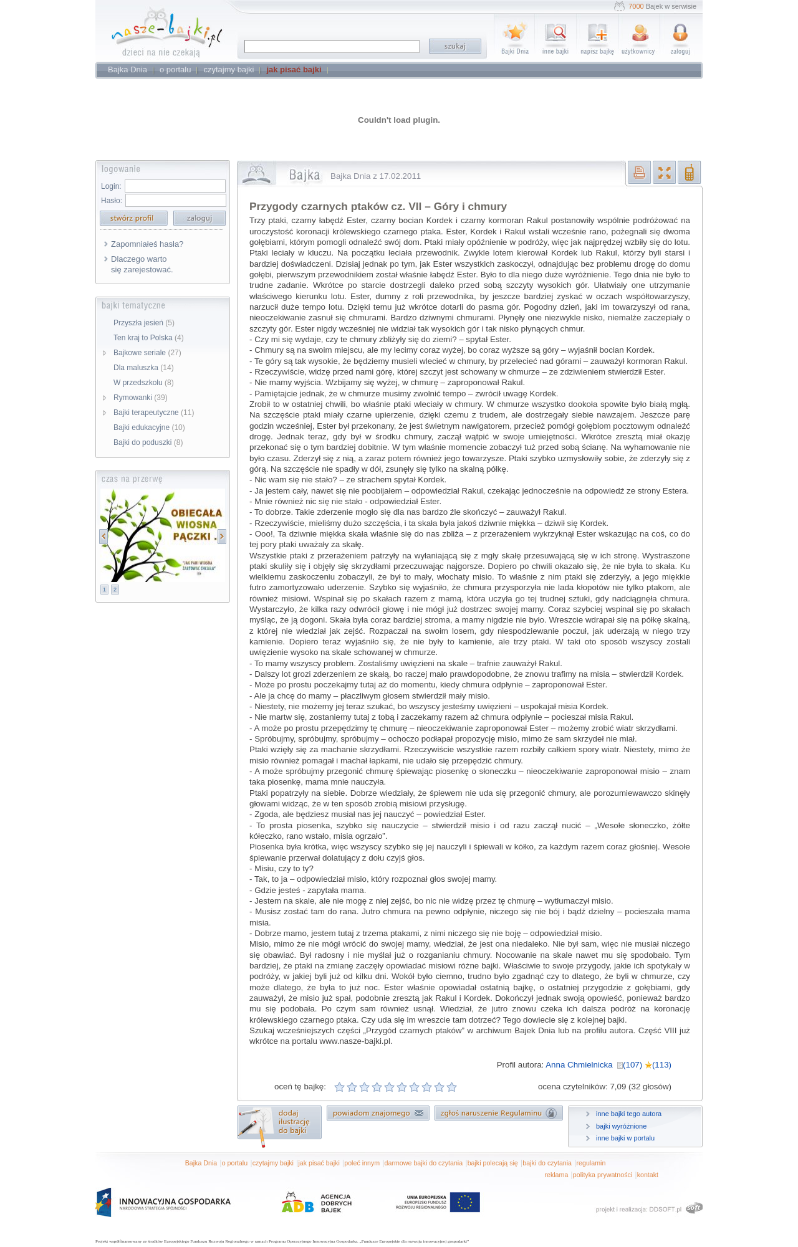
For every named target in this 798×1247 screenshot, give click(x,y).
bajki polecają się (493, 1163)
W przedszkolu (143, 382)
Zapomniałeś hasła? (147, 244)
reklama (556, 1174)
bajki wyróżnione (621, 1126)
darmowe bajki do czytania (424, 1163)
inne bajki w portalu (625, 1138)
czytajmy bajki (273, 1163)
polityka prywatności (602, 1174)
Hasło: (111, 200)
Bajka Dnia (201, 1163)
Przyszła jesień (144, 322)
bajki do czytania (547, 1163)
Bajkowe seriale (147, 352)
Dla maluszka (143, 367)
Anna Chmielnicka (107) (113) (608, 1064)
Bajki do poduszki (148, 442)
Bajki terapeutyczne (153, 412)
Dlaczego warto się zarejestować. (142, 264)
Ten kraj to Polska (148, 337)
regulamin (591, 1163)
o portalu (235, 1163)
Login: (111, 186)
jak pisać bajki (318, 1163)
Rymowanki (140, 397)
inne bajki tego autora (628, 1113)
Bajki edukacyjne (149, 427)
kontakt (647, 1174)
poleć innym (362, 1163)
